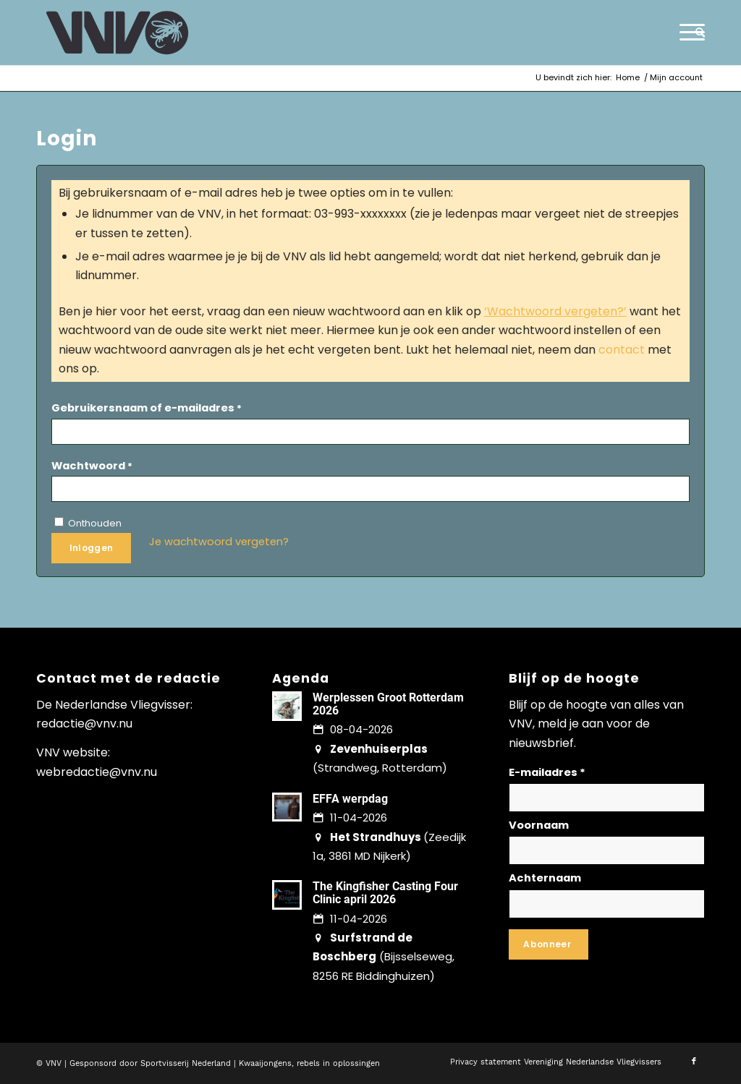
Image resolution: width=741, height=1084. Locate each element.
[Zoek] (695, 32)
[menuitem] (695, 32)
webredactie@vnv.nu (96, 772)
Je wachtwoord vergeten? (219, 541)
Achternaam (545, 878)
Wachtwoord (91, 465)
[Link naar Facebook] (694, 1061)
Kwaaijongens (265, 1063)
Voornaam (539, 825)
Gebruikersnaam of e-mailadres (146, 408)
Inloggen (91, 548)
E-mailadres (547, 772)
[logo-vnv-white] (117, 32)
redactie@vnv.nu (84, 723)
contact (621, 349)
